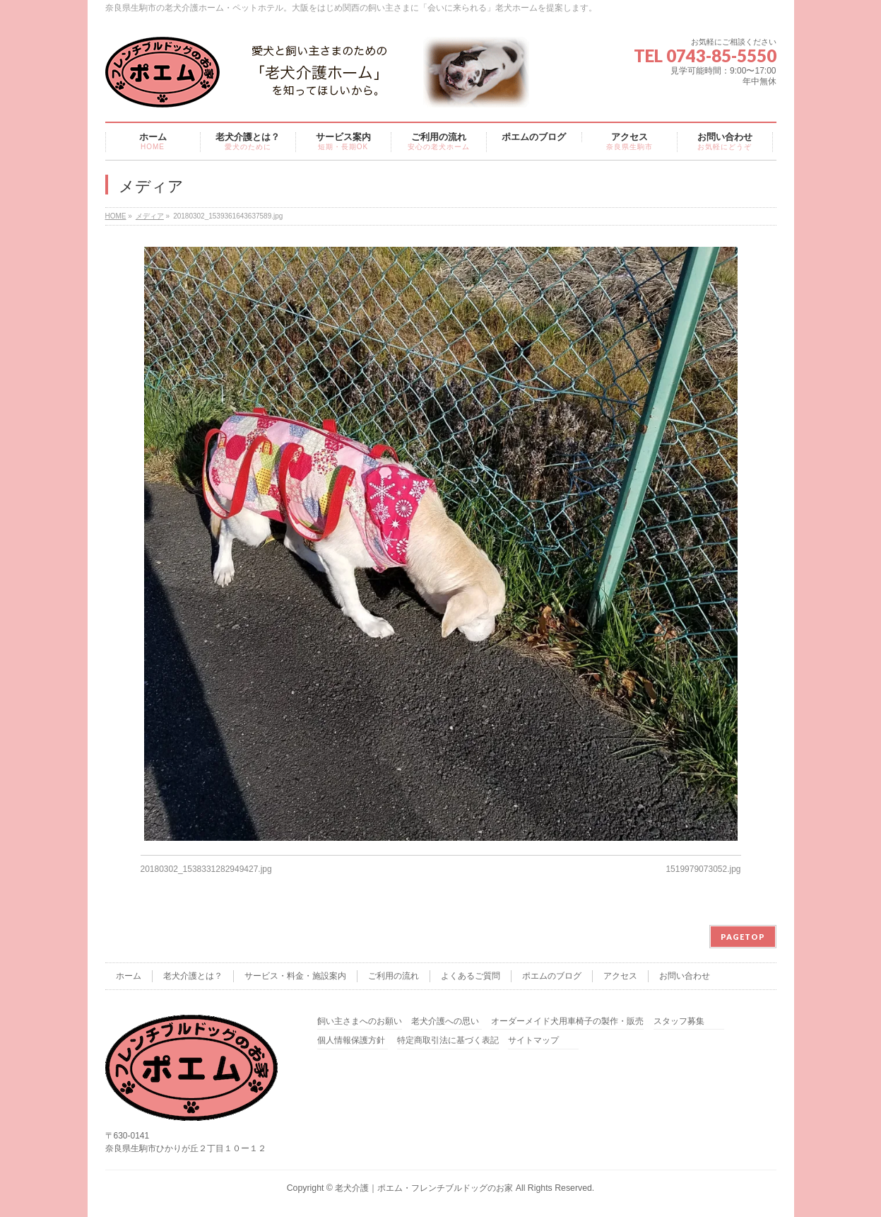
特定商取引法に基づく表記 (448, 1040)
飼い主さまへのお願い (359, 1021)
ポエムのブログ (551, 976)
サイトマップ (533, 1040)
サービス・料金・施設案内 (295, 976)
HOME (115, 216)
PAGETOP (743, 936)
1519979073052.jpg (703, 869)
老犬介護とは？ (193, 976)
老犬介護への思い (445, 1021)
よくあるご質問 (470, 976)
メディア (150, 216)
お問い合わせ (684, 976)
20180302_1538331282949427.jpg (206, 869)
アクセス (620, 976)
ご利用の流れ (393, 976)
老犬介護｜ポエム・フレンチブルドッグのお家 (424, 1188)
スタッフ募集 (679, 1021)
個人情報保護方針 (351, 1040)
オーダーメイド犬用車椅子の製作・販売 (567, 1021)
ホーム (128, 976)
